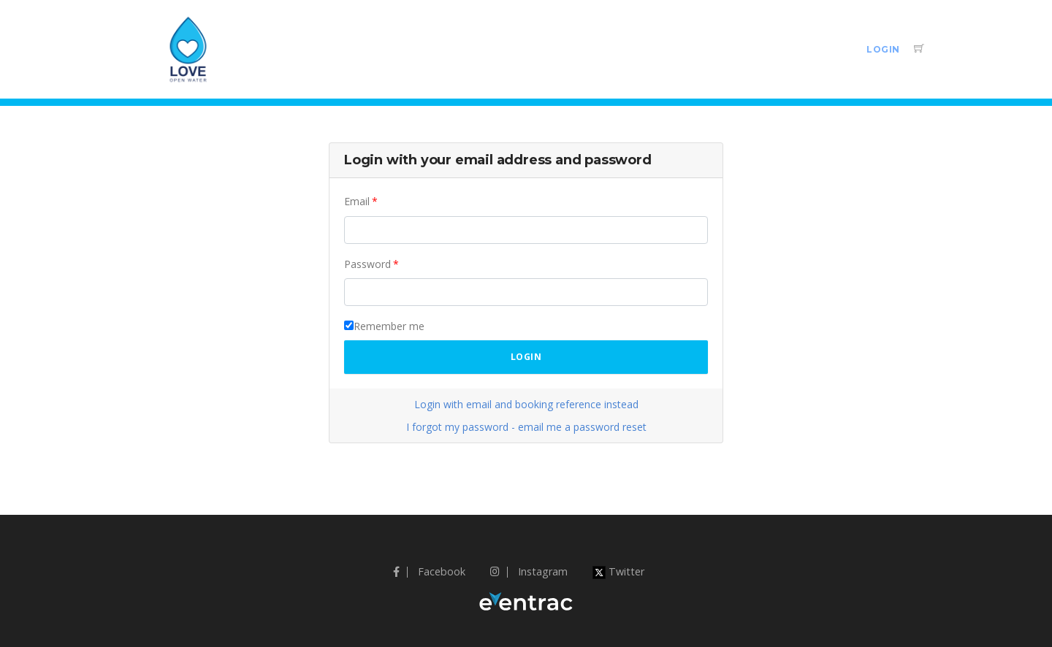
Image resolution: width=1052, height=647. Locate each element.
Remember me (389, 326)
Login (883, 49)
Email (357, 201)
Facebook (429, 571)
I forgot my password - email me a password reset (526, 427)
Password (367, 264)
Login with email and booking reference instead (526, 404)
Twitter (618, 571)
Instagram (529, 571)
